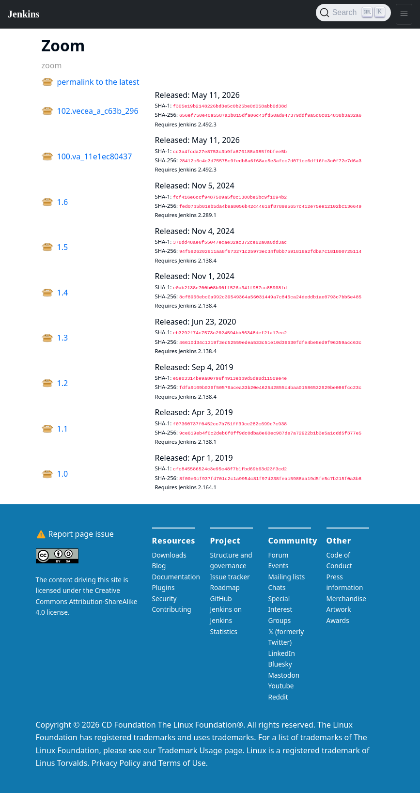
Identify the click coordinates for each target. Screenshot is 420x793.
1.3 (62, 337)
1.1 (62, 428)
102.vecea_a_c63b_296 (98, 111)
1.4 (62, 292)
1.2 (62, 383)
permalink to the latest (98, 82)
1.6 (62, 202)
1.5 (62, 247)
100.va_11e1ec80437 (94, 156)
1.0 (62, 473)
